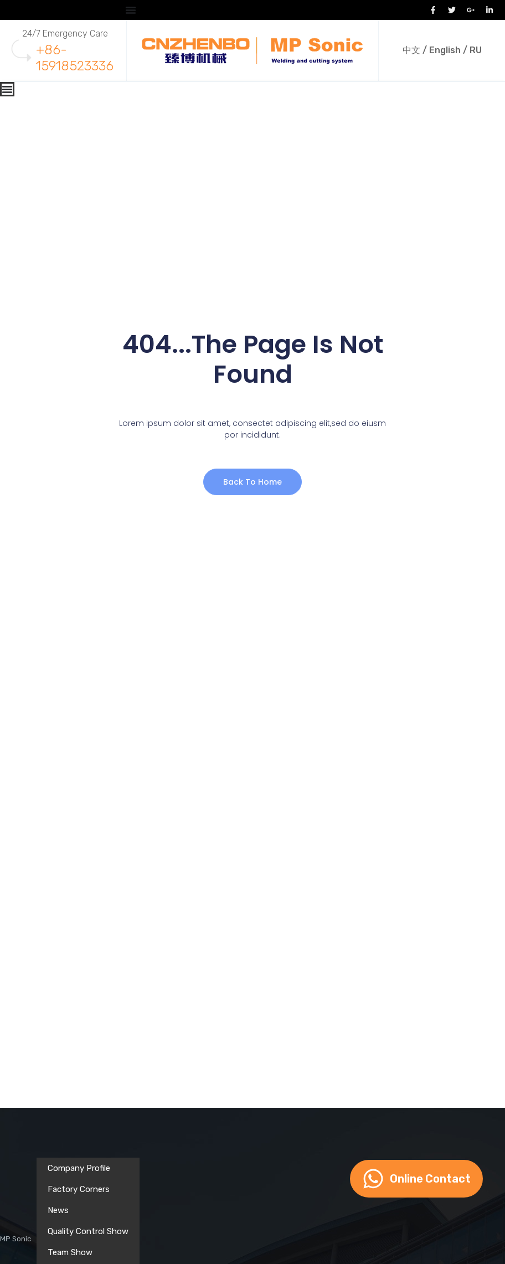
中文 (411, 50)
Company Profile (79, 1168)
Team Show (70, 1252)
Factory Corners (79, 1189)
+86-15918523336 (75, 58)
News (58, 1210)
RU (476, 50)
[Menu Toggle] (130, 10)
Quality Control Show (88, 1231)
